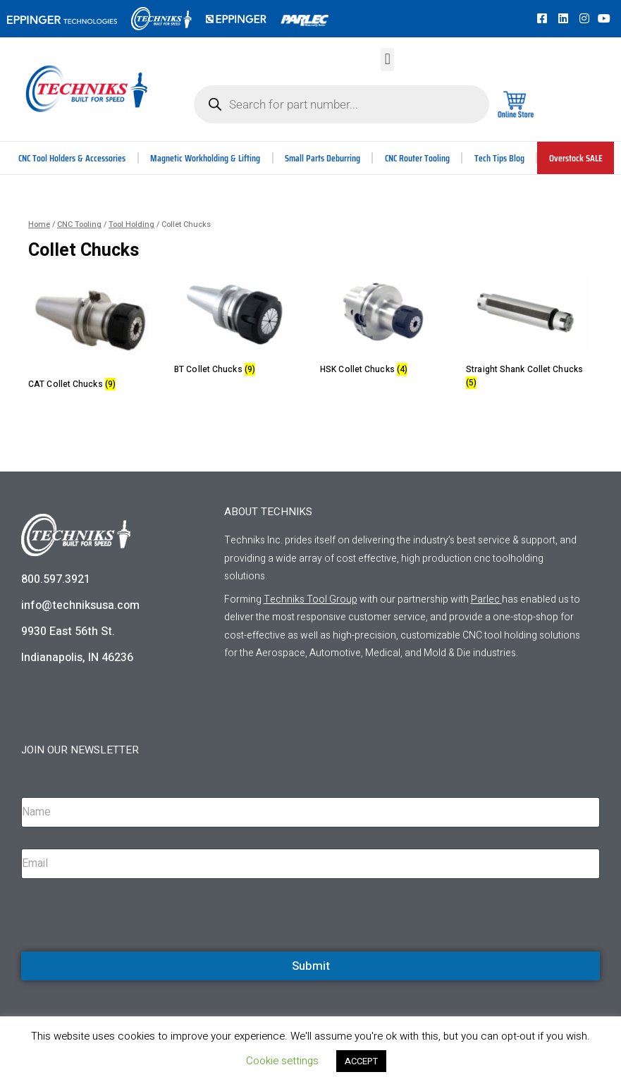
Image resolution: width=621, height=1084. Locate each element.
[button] (387, 59)
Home (39, 224)
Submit (311, 966)
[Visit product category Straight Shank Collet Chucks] (528, 335)
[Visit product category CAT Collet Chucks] (90, 335)
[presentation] (128, 949)
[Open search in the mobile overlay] (341, 104)
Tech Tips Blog (500, 158)
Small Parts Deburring (322, 158)
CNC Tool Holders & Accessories (72, 158)
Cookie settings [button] (282, 1060)
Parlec (485, 599)
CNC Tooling (79, 224)
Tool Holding (131, 224)
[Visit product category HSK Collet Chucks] (382, 328)
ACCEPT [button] (361, 1061)
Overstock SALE (576, 158)
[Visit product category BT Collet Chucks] (236, 328)
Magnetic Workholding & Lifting (206, 158)
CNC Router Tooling (418, 158)
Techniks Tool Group (310, 599)
